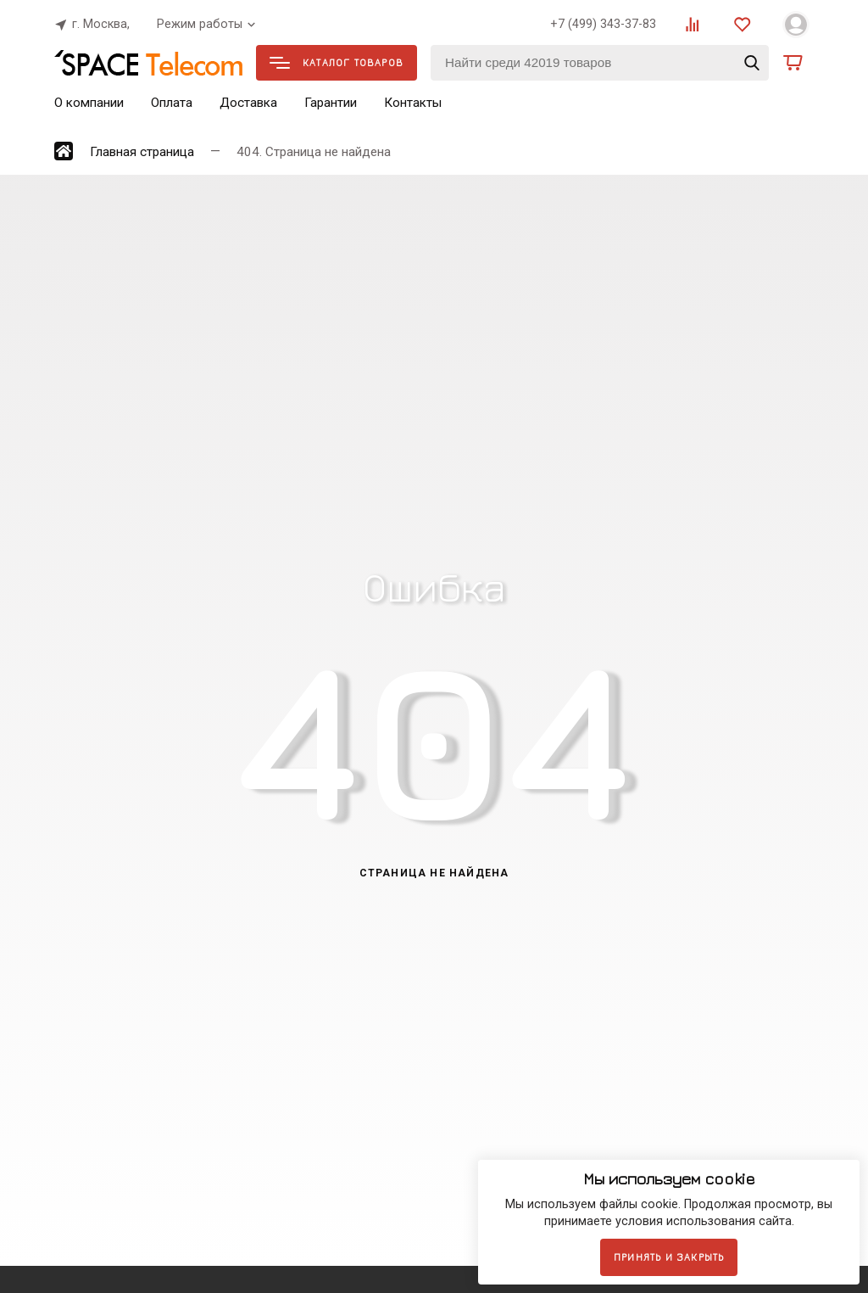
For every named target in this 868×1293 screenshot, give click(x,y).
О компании (89, 102)
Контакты (413, 102)
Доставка (248, 102)
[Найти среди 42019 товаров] (600, 63)
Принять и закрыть (669, 1257)
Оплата (171, 102)
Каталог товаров (336, 62)
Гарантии (330, 102)
